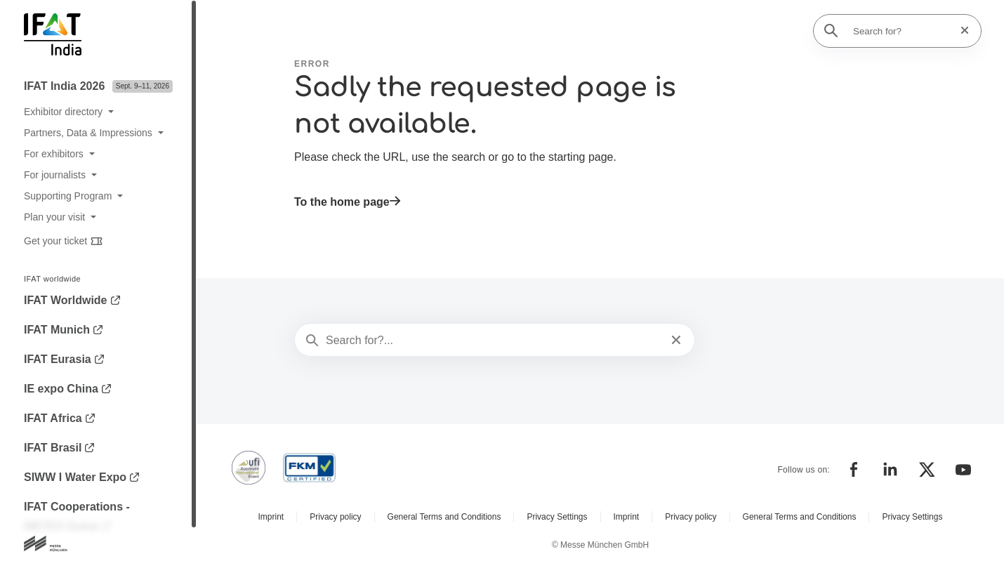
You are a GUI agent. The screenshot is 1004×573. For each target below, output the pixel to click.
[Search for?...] (493, 340)
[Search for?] (901, 31)
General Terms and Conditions (444, 517)
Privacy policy (335, 517)
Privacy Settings (557, 517)
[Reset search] (960, 30)
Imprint (271, 517)
